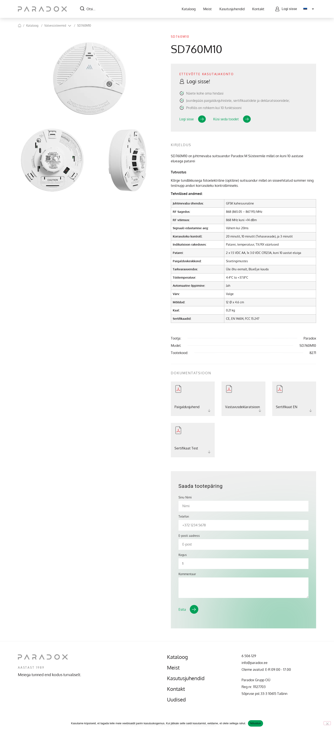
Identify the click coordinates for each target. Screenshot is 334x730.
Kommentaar (187, 574)
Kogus (183, 554)
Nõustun (255, 723)
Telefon (184, 516)
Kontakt (258, 9)
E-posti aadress (189, 535)
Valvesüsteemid (55, 25)
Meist (207, 9)
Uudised (176, 699)
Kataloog (189, 9)
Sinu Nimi (185, 497)
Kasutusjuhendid (232, 9)
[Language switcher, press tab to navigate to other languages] (308, 9)
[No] (327, 723)
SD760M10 (84, 25)
